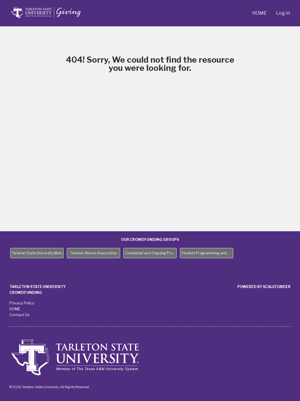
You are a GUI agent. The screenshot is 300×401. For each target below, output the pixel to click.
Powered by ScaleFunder (264, 287)
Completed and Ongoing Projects (151, 253)
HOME (259, 13)
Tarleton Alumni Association (93, 253)
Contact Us (19, 314)
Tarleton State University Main (37, 253)
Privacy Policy (21, 303)
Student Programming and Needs (207, 253)
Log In (283, 13)
